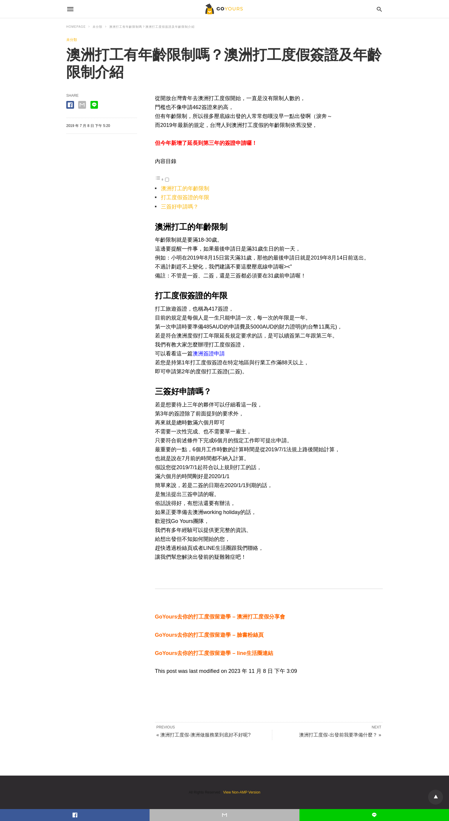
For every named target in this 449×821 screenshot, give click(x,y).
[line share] (94, 105)
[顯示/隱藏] (167, 180)
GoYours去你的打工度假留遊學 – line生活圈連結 (214, 653)
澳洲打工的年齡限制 (185, 188)
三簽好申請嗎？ (180, 207)
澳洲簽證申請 (209, 354)
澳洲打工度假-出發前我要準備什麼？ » (340, 734)
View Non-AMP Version (241, 792)
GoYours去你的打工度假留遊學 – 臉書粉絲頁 (209, 635)
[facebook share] (70, 105)
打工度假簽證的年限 (185, 197)
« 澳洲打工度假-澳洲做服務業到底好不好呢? (203, 734)
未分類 (97, 26)
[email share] (82, 105)
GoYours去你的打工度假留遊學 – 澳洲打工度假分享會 (220, 617)
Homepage (76, 26)
